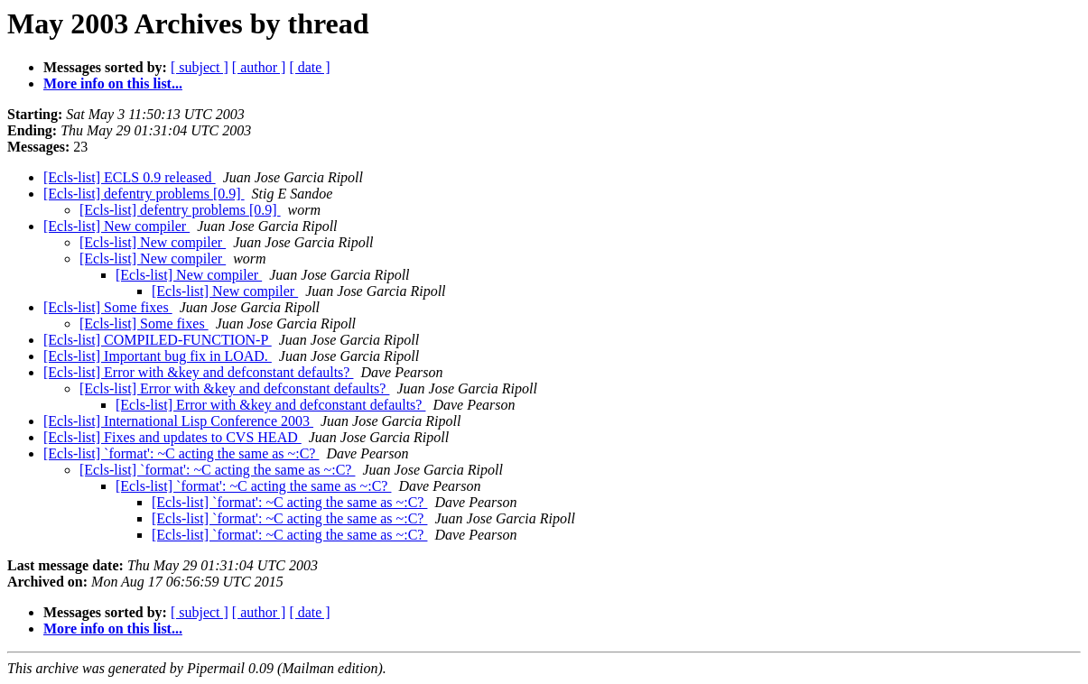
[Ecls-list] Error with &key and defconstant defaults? (198, 372)
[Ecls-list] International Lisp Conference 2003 (178, 421)
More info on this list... (112, 83)
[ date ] (309, 67)
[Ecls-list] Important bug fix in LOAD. (157, 356)
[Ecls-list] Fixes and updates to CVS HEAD (172, 437)
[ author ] (259, 67)
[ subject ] (199, 67)
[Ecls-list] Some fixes (107, 307)
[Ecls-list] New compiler (116, 226)
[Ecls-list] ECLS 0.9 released (129, 177)
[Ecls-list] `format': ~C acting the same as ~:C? (181, 453)
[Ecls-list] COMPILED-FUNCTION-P (157, 339)
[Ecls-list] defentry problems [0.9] (144, 193)
